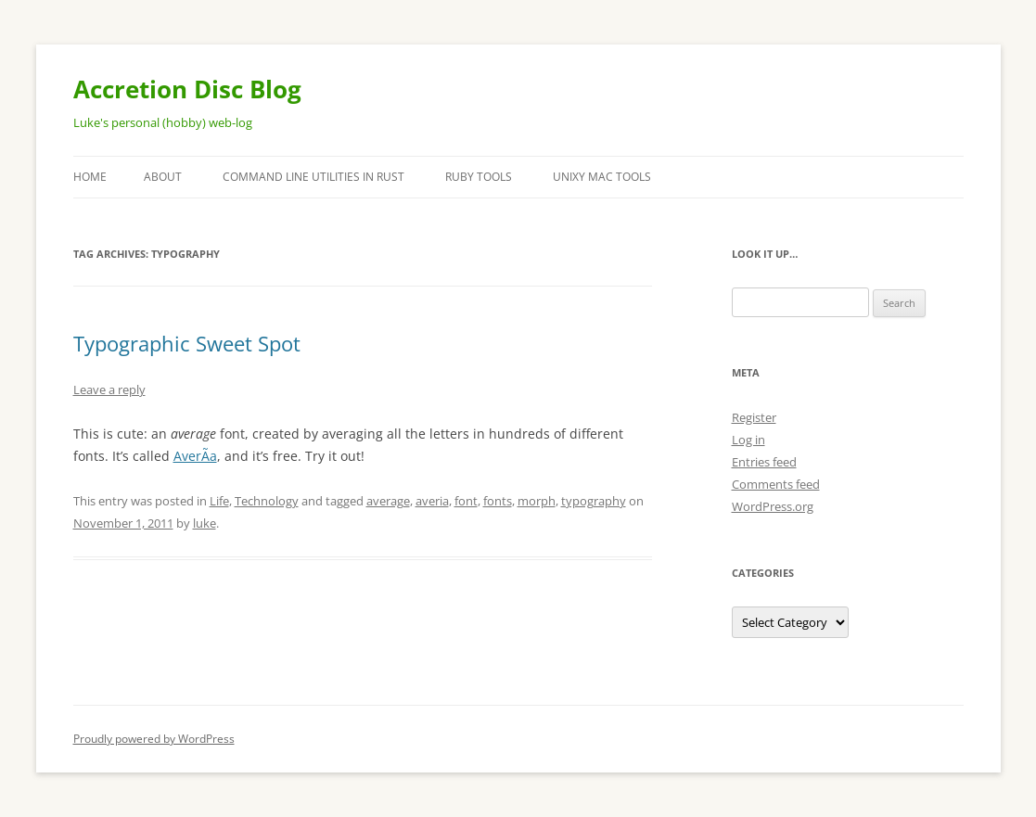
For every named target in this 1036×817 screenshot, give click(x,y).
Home (90, 177)
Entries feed (764, 461)
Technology (267, 500)
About (163, 177)
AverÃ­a (195, 456)
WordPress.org (772, 506)
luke (204, 523)
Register (754, 417)
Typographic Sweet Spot (187, 343)
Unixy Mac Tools (602, 177)
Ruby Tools (478, 177)
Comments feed (776, 484)
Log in (748, 439)
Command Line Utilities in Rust (313, 177)
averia (432, 500)
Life (219, 500)
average (388, 500)
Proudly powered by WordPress (154, 739)
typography (593, 500)
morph (537, 500)
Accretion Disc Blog (187, 89)
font (466, 500)
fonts (497, 500)
